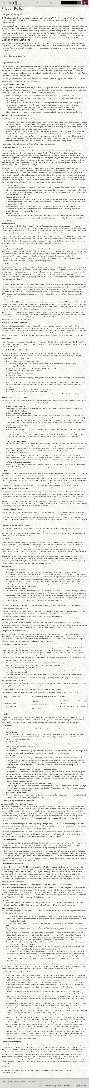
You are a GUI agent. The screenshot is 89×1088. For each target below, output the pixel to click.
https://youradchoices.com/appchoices (17, 319)
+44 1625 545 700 (72, 958)
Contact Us (32, 1081)
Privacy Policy (20, 1081)
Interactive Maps (42, 3)
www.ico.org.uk (11, 961)
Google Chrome (70, 239)
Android (34, 241)
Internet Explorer (58, 239)
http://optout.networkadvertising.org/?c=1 (68, 335)
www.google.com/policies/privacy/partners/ (18, 258)
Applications (55, 3)
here (57, 856)
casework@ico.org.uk (45, 958)
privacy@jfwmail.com (45, 806)
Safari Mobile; (23, 241)
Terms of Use (51, 35)
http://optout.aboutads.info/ (13, 335)
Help (40, 1081)
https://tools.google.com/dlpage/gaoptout (37, 261)
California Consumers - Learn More (14, 56)
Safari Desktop (12, 241)
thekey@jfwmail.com (13, 577)
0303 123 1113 (60, 958)
